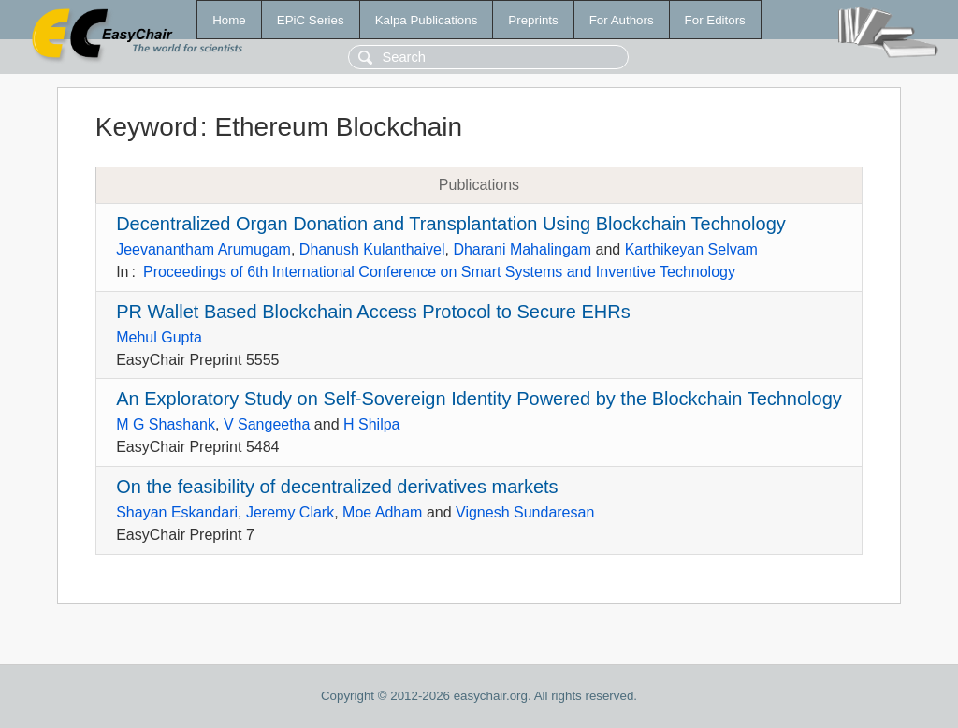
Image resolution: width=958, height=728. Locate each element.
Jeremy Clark (290, 512)
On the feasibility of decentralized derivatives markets (337, 486)
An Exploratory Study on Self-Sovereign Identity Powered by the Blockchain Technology (479, 398)
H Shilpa (371, 424)
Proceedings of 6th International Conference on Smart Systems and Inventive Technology (439, 272)
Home (229, 20)
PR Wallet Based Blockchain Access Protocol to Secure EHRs (373, 311)
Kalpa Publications (426, 20)
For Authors (621, 20)
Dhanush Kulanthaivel (372, 249)
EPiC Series (310, 20)
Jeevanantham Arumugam (203, 249)
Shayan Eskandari (177, 512)
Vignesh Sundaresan (525, 512)
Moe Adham (382, 512)
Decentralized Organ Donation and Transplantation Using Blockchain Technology (451, 223)
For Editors (715, 20)
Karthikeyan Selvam (691, 249)
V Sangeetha (267, 424)
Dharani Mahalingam (522, 249)
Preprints (533, 20)
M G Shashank (165, 424)
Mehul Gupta (159, 337)
